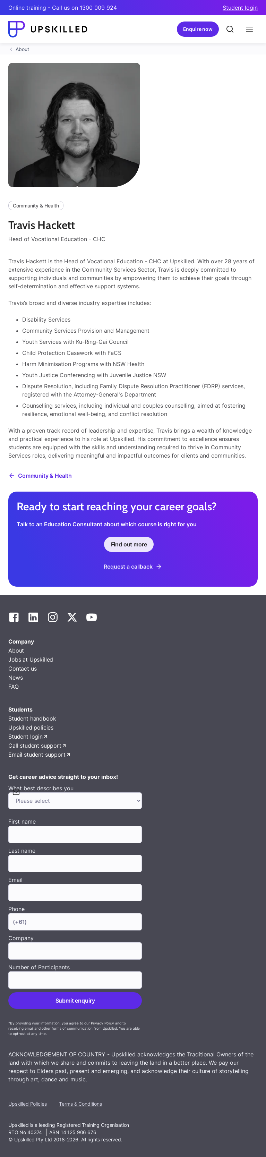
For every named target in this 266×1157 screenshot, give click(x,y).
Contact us (22, 668)
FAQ (13, 686)
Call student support (34, 745)
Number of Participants (39, 967)
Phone (16, 908)
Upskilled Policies (27, 1104)
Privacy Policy (102, 1023)
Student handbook (32, 718)
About (22, 49)
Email (15, 879)
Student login (240, 7)
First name (22, 821)
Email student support (37, 754)
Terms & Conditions (80, 1104)
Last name (21, 850)
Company (21, 938)
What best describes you (41, 788)
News (15, 677)
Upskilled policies (30, 727)
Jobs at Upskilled (30, 659)
